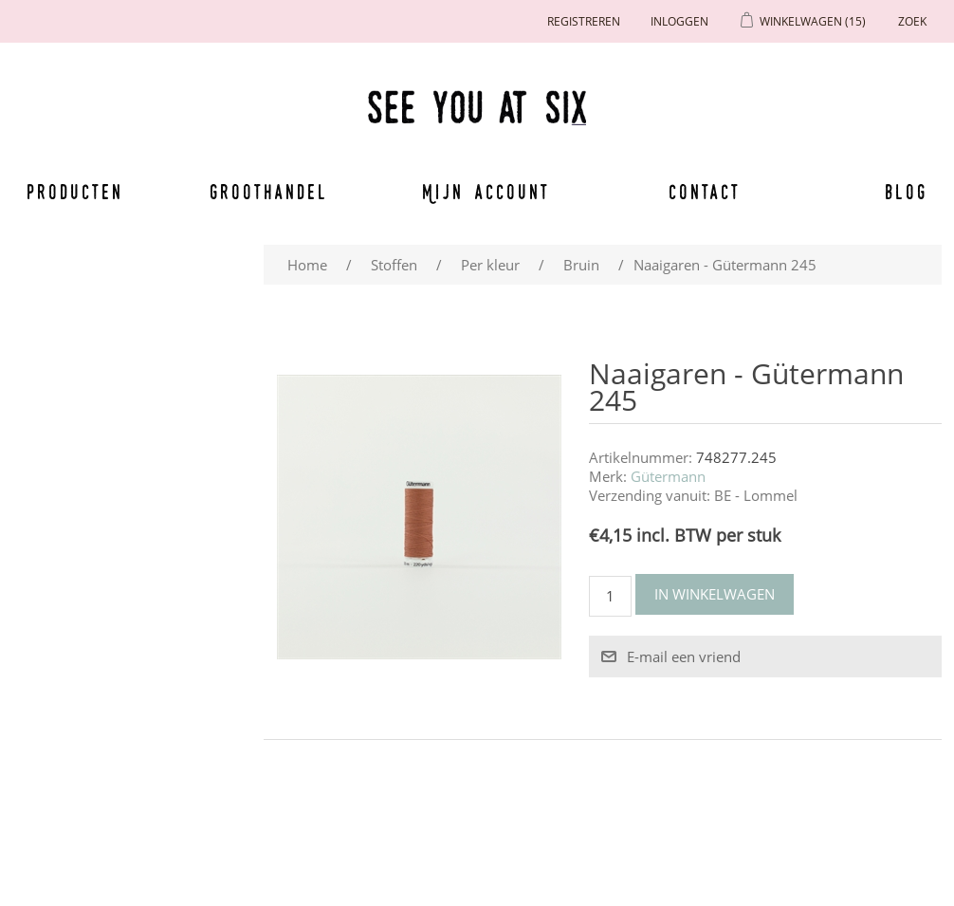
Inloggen (679, 21)
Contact (705, 191)
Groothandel (269, 191)
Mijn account (486, 191)
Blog (906, 191)
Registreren (583, 21)
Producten (75, 191)
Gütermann (668, 476)
